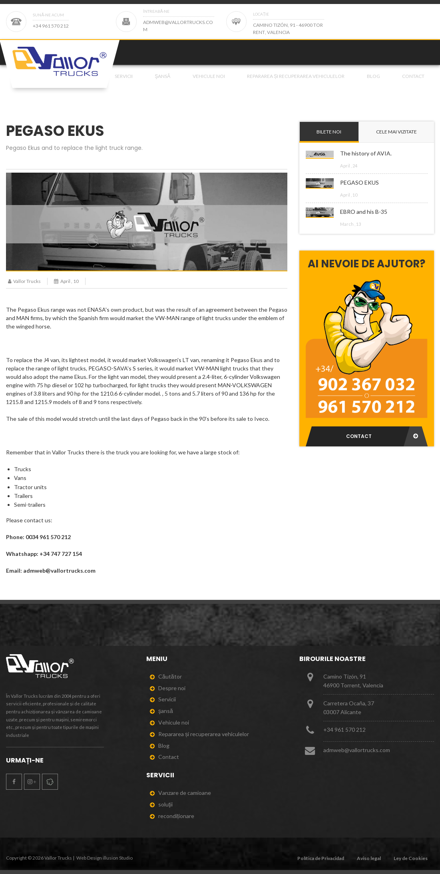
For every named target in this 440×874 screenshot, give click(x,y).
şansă (162, 85)
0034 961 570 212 (48, 537)
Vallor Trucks (23, 281)
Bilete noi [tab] (329, 132)
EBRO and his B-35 (363, 211)
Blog (373, 85)
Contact (413, 85)
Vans (20, 477)
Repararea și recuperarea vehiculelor (295, 85)
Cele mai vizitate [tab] (396, 132)
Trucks (22, 469)
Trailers (23, 495)
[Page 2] (356, 22)
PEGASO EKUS (359, 182)
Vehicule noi (209, 85)
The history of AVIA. (366, 153)
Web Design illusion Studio (104, 858)
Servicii (124, 85)
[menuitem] (122, 85)
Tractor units (30, 487)
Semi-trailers (30, 504)
